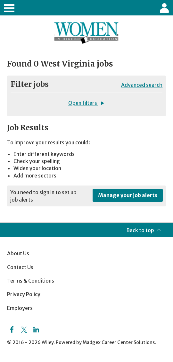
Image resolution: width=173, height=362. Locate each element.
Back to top (140, 230)
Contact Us (20, 267)
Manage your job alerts (127, 195)
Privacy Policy (23, 294)
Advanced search (141, 85)
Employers (20, 308)
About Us (18, 253)
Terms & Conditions (30, 280)
